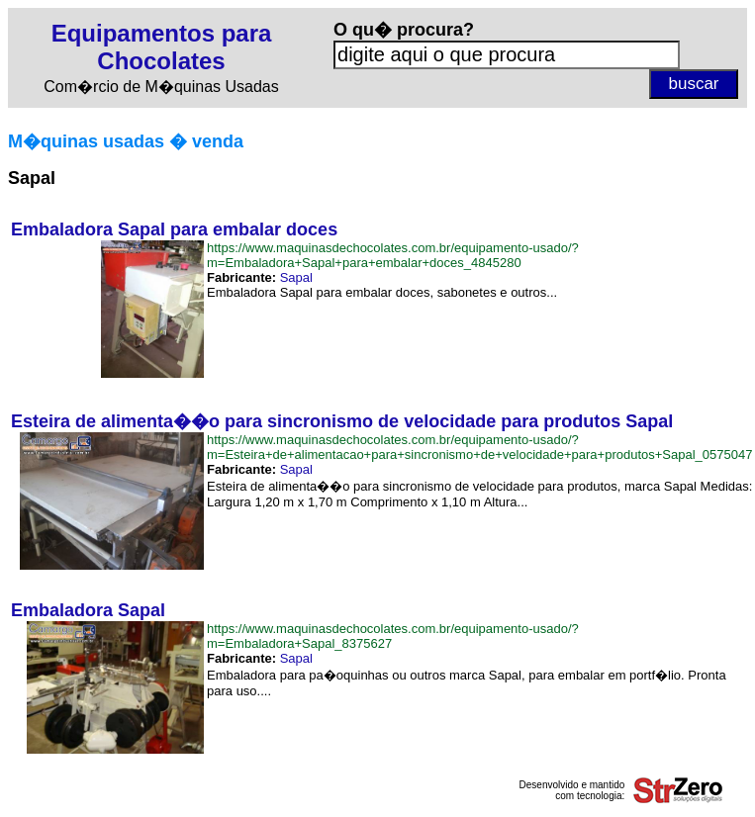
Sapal (296, 277)
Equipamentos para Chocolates (161, 47)
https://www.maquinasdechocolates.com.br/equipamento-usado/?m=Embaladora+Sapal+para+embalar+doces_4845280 (393, 255)
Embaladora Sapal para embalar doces (174, 229)
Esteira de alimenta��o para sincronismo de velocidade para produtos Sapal (342, 421)
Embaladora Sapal (88, 610)
